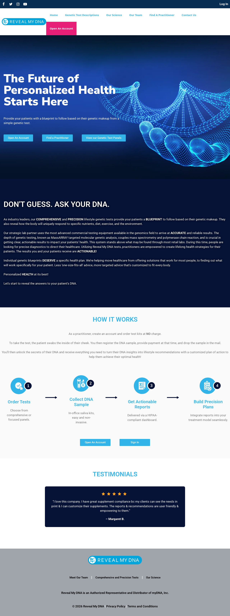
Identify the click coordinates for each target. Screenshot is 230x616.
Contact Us (189, 15)
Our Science (114, 15)
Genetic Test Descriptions (82, 15)
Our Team (135, 15)
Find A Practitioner (161, 15)
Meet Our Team (79, 577)
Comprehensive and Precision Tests (117, 577)
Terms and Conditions (142, 606)
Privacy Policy (115, 606)
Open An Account (61, 28)
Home (54, 15)
